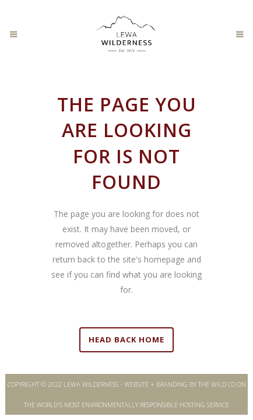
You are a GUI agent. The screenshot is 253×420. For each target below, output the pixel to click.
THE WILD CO (217, 384)
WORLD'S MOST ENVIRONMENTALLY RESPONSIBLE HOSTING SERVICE (133, 404)
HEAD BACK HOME (126, 339)
